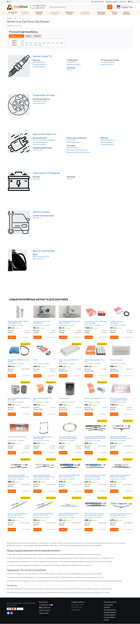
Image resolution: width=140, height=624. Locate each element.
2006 (26, 45)
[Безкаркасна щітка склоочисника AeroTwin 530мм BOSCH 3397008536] (121, 504)
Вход (130, 1)
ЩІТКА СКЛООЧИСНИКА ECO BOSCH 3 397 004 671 (18, 514)
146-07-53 (37, 5)
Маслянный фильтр (39, 62)
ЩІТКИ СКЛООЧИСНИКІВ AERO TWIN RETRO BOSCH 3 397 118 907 (95, 437)
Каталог (106, 620)
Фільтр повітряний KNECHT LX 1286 (69, 360)
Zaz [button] (28, 36)
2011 (26, 43)
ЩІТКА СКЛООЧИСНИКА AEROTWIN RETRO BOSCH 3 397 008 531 (19, 476)
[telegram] (8, 613)
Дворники (36, 218)
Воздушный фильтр (39, 64)
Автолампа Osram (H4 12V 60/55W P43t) (41, 322)
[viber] (11, 613)
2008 (35, 45)
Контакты (123, 1)
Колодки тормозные (108, 62)
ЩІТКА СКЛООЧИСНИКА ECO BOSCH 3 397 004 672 (43, 514)
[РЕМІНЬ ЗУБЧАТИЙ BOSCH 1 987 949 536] (19, 350)
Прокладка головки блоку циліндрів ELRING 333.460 (118, 399)
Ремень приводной (73, 64)
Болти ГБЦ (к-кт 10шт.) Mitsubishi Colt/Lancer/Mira (96, 322)
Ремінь (35, 360)
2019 (61, 43)
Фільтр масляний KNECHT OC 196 (43, 399)
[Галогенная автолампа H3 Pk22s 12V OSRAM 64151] (70, 311)
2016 (48, 43)
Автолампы (36, 179)
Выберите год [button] (16, 36)
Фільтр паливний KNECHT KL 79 (95, 398)
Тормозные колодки (40, 101)
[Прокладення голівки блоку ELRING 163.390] (19, 427)
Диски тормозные (107, 64)
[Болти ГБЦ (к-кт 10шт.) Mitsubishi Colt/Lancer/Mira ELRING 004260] (96, 312)
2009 (40, 45)
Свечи (69, 70)
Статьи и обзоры (109, 617)
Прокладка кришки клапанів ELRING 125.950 (42, 437)
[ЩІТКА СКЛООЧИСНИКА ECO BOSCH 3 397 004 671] (19, 504)
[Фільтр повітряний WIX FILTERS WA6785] (121, 350)
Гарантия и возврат (111, 1)
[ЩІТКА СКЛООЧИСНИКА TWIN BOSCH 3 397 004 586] (96, 466)
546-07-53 (37, 8)
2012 (30, 43)
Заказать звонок (44, 610)
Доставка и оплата (97, 1)
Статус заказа (108, 605)
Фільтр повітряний (116, 360)
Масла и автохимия (44, 250)
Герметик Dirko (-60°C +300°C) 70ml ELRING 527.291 (18, 322)
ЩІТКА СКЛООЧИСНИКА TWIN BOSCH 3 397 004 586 (95, 476)
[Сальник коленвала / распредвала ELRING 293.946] (121, 312)
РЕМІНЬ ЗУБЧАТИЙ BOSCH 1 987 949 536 (19, 360)
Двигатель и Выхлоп (44, 133)
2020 (22, 41)
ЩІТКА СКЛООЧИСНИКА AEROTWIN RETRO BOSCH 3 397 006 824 (121, 437)
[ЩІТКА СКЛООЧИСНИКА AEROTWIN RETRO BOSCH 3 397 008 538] (44, 466)
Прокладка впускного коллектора (78, 152)
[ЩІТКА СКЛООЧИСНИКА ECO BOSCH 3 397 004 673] (70, 504)
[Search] (109, 7)
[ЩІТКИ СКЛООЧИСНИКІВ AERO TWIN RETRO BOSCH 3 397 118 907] (96, 427)
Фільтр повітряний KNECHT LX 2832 (95, 360)
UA (9, 2)
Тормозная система (44, 95)
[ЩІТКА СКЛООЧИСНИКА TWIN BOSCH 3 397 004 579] (70, 466)
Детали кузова (41, 211)
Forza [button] (37, 36)
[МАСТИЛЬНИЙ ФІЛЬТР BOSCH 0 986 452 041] (19, 389)
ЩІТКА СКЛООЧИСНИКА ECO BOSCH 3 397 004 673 (69, 514)
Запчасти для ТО (42, 56)
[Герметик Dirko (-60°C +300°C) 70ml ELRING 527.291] (19, 312)
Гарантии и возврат (110, 612)
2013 (35, 43)
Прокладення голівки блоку (17, 437)
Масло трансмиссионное (41, 256)
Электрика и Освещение (46, 172)
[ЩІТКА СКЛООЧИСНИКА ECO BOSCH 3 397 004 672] (44, 504)
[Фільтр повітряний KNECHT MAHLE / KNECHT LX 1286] (70, 350)
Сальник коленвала (39, 144)
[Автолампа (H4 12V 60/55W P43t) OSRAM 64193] (44, 311)
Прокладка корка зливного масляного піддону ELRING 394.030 (68, 437)
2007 (31, 45)
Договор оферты (109, 615)
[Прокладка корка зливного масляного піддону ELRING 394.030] (70, 427)
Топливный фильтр (39, 67)
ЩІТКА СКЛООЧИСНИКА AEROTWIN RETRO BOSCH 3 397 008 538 (44, 476)
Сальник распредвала (40, 142)
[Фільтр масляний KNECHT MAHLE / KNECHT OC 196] (44, 389)
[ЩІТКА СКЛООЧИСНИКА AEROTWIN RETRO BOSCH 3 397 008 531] (19, 466)
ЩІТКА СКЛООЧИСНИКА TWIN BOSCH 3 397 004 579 (69, 476)
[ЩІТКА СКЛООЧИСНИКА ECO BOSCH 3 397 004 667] (121, 466)
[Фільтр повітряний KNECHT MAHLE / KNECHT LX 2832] (96, 350)
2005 (22, 45)
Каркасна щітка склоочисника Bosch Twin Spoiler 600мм (94, 514)
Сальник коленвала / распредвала (117, 322)
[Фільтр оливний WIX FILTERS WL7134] (70, 389)
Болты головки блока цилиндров (44, 140)
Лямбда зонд (37, 150)
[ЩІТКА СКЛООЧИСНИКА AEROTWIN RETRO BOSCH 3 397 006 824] (121, 427)
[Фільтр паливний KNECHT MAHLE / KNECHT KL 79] (96, 389)
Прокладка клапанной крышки (77, 150)
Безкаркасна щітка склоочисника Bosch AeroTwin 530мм (121, 514)
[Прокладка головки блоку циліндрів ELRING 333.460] (121, 389)
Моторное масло (38, 259)
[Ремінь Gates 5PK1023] (44, 350)
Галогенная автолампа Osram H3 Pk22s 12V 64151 (69, 322)
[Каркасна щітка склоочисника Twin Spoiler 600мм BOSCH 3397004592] (96, 504)
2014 (39, 43)
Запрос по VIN (43, 613)
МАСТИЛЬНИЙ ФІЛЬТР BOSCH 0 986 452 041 (19, 399)
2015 (44, 43)
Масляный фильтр (107, 142)
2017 (52, 43)
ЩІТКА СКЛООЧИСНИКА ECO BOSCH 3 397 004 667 (120, 476)
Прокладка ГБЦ (72, 147)
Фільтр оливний (64, 398)
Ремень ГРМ (71, 62)
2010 (22, 43)
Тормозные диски (39, 103)
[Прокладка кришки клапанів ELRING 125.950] (44, 428)
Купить (12, 337)
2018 (57, 43)
